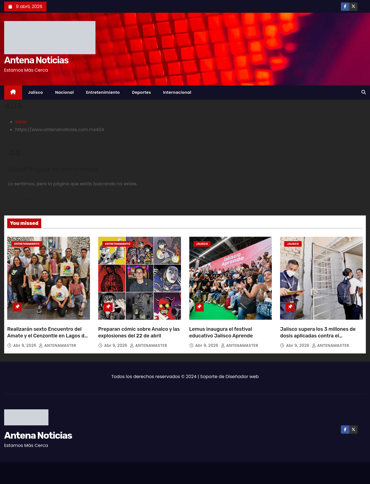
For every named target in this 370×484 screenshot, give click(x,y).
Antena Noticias (36, 60)
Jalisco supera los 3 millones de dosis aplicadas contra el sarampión (318, 335)
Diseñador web (242, 376)
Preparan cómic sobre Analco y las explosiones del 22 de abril (139, 332)
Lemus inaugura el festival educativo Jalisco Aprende (221, 332)
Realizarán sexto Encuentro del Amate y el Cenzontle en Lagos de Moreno (47, 335)
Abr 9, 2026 (25, 345)
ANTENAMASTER (57, 345)
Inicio (21, 122)
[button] (363, 92)
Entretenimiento (103, 92)
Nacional (64, 92)
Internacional (177, 92)
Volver (26, 199)
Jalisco (35, 92)
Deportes (141, 92)
